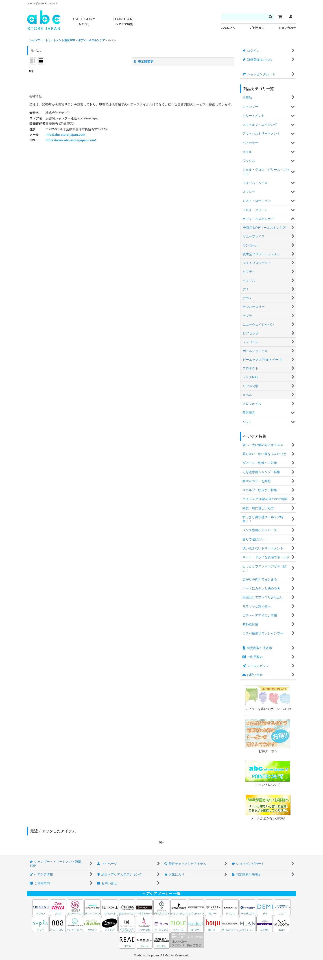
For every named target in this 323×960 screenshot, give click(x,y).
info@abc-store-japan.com (65, 134)
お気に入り (228, 28)
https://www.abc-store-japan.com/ (71, 140)
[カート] (280, 17)
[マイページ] (290, 17)
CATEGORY (84, 22)
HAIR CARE (124, 22)
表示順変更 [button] (143, 61)
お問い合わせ (287, 28)
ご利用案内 (257, 28)
